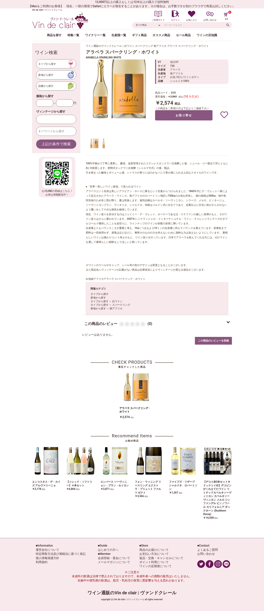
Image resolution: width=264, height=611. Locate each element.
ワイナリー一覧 (95, 35)
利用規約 (41, 562)
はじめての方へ (108, 550)
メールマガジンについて (114, 562)
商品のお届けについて (154, 550)
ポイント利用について (154, 562)
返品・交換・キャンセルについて (161, 558)
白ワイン (117, 301)
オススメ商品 (161, 35)
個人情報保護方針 (47, 558)
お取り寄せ (184, 115)
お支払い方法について (154, 554)
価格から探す (45, 96)
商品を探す (54, 35)
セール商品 (183, 35)
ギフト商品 (139, 35)
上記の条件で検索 (56, 144)
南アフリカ (116, 308)
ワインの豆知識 (207, 35)
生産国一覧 (118, 35)
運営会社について (47, 550)
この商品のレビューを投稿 (213, 340)
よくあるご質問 (207, 550)
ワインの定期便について (155, 566)
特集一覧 (73, 35)
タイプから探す (100, 293)
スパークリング (121, 304)
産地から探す (98, 297)
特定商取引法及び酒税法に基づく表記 (61, 554)
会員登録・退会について (114, 558)
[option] (118, 88)
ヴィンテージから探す (50, 111)
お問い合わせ (206, 554)
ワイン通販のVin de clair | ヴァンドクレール (132, 592)
